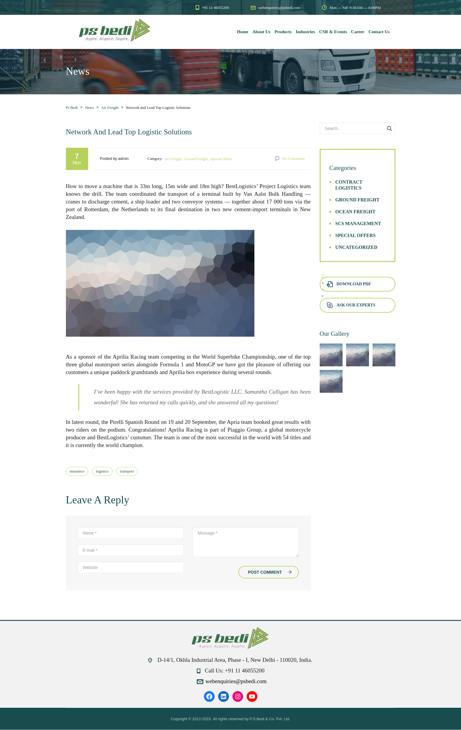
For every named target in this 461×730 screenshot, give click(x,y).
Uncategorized (356, 247)
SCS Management (358, 223)
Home (242, 31)
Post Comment (270, 572)
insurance (77, 471)
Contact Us (378, 31)
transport (127, 471)
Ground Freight (196, 159)
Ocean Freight (355, 211)
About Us (261, 31)
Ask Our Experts (351, 305)
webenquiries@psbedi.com (236, 681)
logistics (102, 471)
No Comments (293, 159)
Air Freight (172, 159)
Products (283, 31)
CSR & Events (333, 31)
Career (358, 31)
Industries (305, 31)
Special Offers (221, 159)
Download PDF (349, 284)
